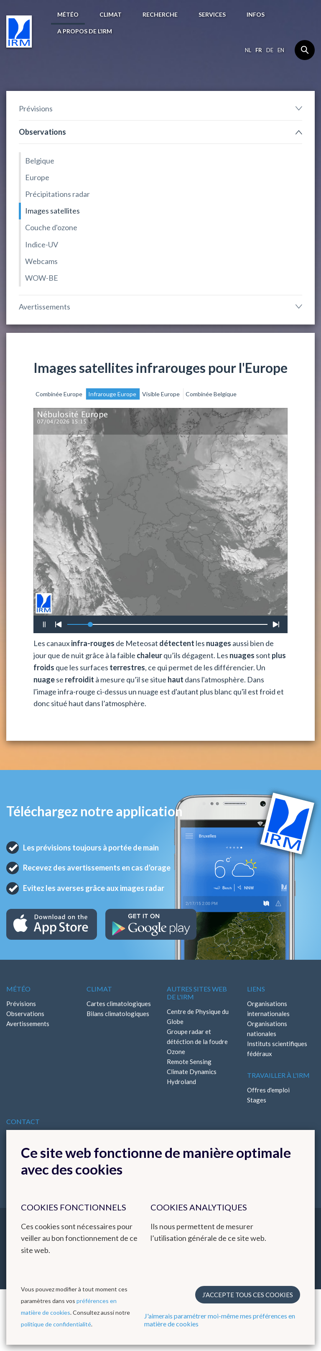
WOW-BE (41, 277)
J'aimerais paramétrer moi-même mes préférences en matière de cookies (219, 1320)
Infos (256, 14)
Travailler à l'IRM (278, 1075)
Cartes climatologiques (119, 1003)
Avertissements (44, 306)
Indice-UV (41, 244)
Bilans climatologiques (118, 1013)
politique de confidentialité (56, 1324)
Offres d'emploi (268, 1090)
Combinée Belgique (211, 394)
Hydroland (181, 1081)
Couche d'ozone (51, 227)
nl (248, 50)
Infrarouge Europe (113, 394)
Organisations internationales (268, 1008)
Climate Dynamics (192, 1071)
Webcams (41, 261)
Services (212, 14)
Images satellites (52, 210)
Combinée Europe (60, 394)
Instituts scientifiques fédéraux (277, 1048)
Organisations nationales (267, 1028)
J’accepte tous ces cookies (247, 1294)
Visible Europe (161, 394)
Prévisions (36, 108)
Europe (37, 177)
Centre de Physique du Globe (198, 1016)
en (281, 50)
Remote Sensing (189, 1061)
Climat (110, 14)
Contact (23, 1121)
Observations (42, 131)
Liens (256, 989)
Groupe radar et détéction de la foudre (197, 1036)
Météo (68, 14)
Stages (256, 1100)
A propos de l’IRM (84, 31)
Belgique (39, 160)
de (269, 50)
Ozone (176, 1051)
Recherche (160, 14)
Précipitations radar (57, 194)
